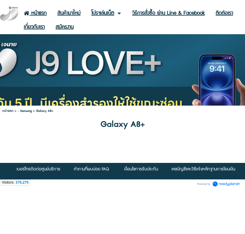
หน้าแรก (8, 111)
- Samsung (25, 111)
